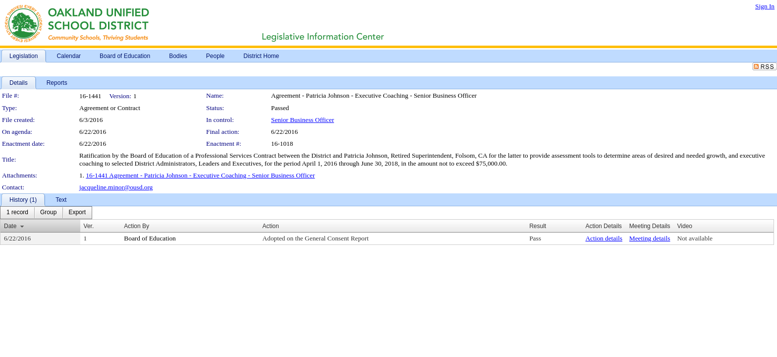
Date (10, 226)
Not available (695, 238)
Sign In (765, 6)
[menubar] (46, 212)
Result (537, 226)
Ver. (89, 226)
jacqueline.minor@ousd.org (116, 187)
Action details (603, 238)
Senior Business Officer (302, 119)
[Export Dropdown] (77, 213)
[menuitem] (17, 213)
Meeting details (649, 238)
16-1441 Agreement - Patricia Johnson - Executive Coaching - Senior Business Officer (200, 175)
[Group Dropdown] (48, 213)
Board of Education (149, 238)
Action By (136, 226)
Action (271, 226)
